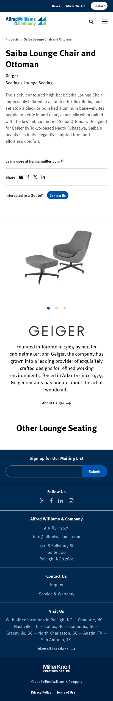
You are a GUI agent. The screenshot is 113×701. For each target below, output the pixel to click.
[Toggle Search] (91, 22)
